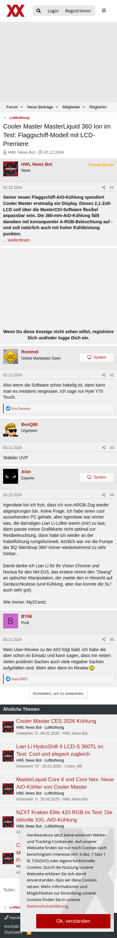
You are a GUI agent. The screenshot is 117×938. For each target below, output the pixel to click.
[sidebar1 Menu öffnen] (103, 10)
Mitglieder (71, 107)
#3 (112, 448)
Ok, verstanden (73, 921)
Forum (12, 107)
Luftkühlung (54, 727)
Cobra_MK (73, 766)
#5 (112, 639)
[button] (21, 107)
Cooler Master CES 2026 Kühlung (56, 721)
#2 (112, 375)
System (100, 357)
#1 (112, 187)
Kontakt (11, 926)
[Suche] (39, 11)
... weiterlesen (16, 240)
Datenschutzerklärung (47, 906)
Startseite (13, 932)
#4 (112, 495)
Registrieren (100, 107)
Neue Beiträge (40, 107)
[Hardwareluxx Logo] (16, 11)
